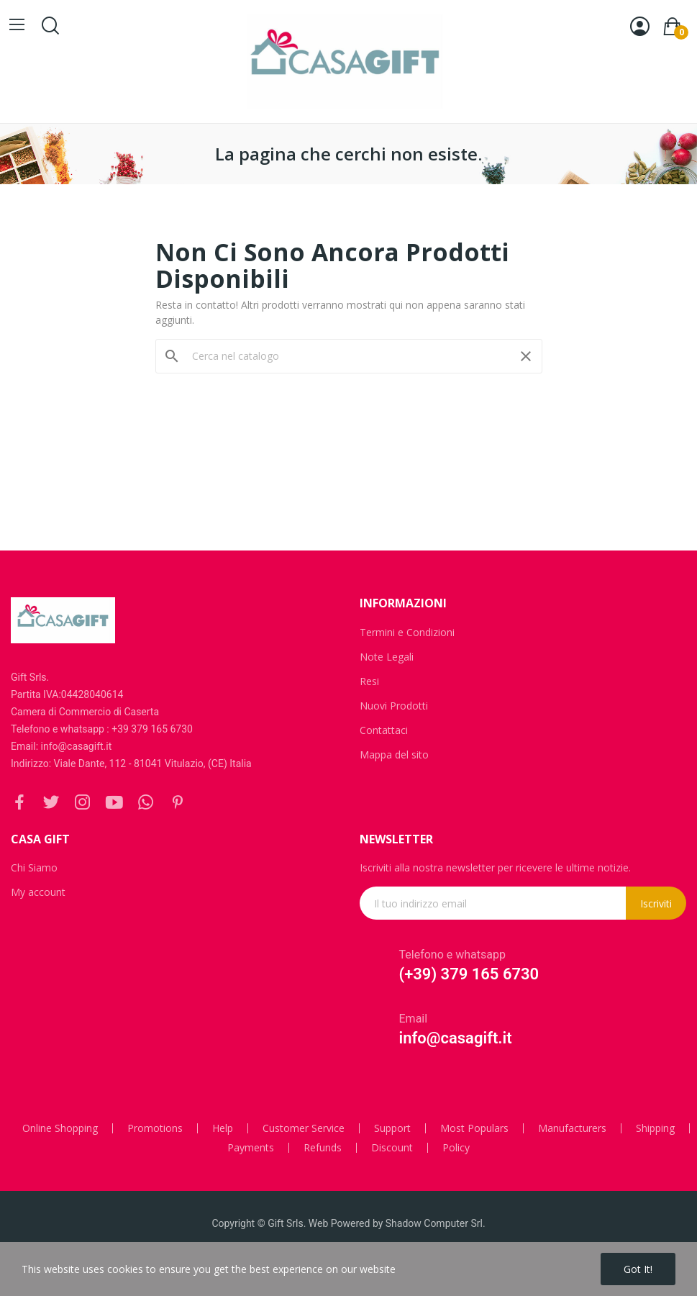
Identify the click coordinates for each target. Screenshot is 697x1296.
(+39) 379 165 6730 (469, 974)
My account (38, 892)
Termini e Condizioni (407, 632)
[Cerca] (349, 356)
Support (392, 1128)
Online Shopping (60, 1128)
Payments (250, 1148)
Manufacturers (572, 1128)
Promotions (155, 1128)
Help (222, 1128)
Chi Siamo (34, 867)
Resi (369, 681)
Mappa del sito (394, 754)
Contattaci (384, 730)
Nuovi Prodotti (394, 705)
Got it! (638, 1269)
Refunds (323, 1148)
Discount (392, 1148)
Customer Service (304, 1128)
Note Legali (387, 656)
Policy (456, 1148)
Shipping (655, 1128)
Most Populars (474, 1128)
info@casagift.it (455, 1038)
